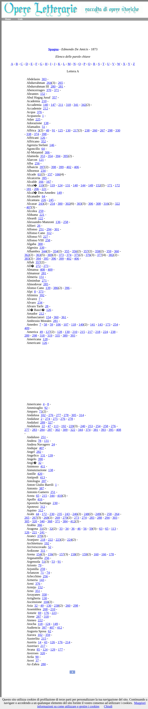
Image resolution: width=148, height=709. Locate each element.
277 (58, 415)
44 (37, 514)
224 (105, 332)
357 (54, 97)
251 (41, 229)
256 (37, 163)
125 (60, 130)
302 (67, 203)
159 (84, 554)
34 (67, 528)
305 (73, 415)
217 (75, 130)
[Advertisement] (75, 32)
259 (41, 211)
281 (60, 86)
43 (45, 642)
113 (56, 426)
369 (49, 255)
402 (68, 167)
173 (107, 324)
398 (44, 134)
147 (53, 105)
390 (40, 459)
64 (43, 149)
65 (37, 496)
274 (47, 419)
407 (28, 207)
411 (42, 466)
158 (73, 554)
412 (72, 521)
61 (39, 174)
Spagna (53, 49)
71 (40, 411)
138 (46, 123)
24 (53, 444)
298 (110, 130)
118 (73, 324)
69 (39, 613)
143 (100, 324)
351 (37, 591)
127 (48, 332)
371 (56, 90)
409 (50, 269)
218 (97, 332)
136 (58, 222)
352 (43, 141)
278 (66, 415)
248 (86, 514)
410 (59, 496)
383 (26, 258)
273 (45, 266)
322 (117, 203)
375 (76, 255)
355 (66, 251)
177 (60, 649)
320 (34, 521)
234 (43, 171)
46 (79, 528)
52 (49, 547)
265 (60, 83)
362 (26, 255)
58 (45, 324)
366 (39, 525)
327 (50, 422)
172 (117, 185)
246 (74, 514)
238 (87, 130)
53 (53, 561)
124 (60, 185)
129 (52, 649)
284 (42, 430)
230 (55, 503)
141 (92, 324)
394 (58, 156)
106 (58, 324)
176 (46, 613)
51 (43, 127)
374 (36, 134)
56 (85, 528)
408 (42, 269)
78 (39, 441)
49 (47, 130)
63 (100, 528)
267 (102, 130)
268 (46, 518)
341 (76, 105)
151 (41, 277)
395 (65, 156)
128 (59, 332)
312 (49, 233)
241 (42, 532)
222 (50, 539)
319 (49, 335)
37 (37, 660)
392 (42, 295)
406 (76, 167)
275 (55, 419)
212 (45, 108)
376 (39, 112)
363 (38, 255)
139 (47, 288)
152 (42, 94)
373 (61, 255)
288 (99, 518)
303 (44, 79)
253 (90, 426)
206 (36, 189)
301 (56, 229)
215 (82, 332)
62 (49, 631)
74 (48, 572)
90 (37, 657)
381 (95, 430)
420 (39, 474)
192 (63, 426)
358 (97, 251)
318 (68, 105)
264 (48, 83)
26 (38, 225)
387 (41, 488)
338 (28, 134)
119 (52, 185)
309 (65, 430)
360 (116, 251)
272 (38, 266)
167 (48, 182)
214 (67, 642)
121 (41, 160)
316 (105, 203)
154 (48, 317)
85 (38, 649)
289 (26, 335)
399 (61, 167)
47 (49, 426)
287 (49, 430)
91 (53, 130)
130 (68, 130)
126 (42, 138)
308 (98, 203)
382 (111, 255)
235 (59, 514)
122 (40, 218)
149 (90, 185)
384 (65, 521)
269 (57, 518)
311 (42, 550)
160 (96, 554)
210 (44, 101)
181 (28, 189)
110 (41, 185)
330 (117, 130)
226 (43, 200)
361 (63, 317)
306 (47, 152)
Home (8, 19)
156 (50, 554)
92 (46, 408)
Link (20, 19)
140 (45, 105)
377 (99, 255)
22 (43, 426)
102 (43, 415)
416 (39, 499)
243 (41, 203)
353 (42, 156)
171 (109, 185)
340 (42, 521)
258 (65, 222)
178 (111, 554)
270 (65, 518)
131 (67, 185)
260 (94, 130)
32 (39, 463)
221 (44, 189)
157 (49, 174)
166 (57, 174)
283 (34, 430)
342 (83, 105)
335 (57, 335)
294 (49, 229)
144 (83, 185)
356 (74, 251)
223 (58, 539)
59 (51, 324)
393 (72, 335)
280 (53, 86)
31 (41, 528)
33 (61, 528)
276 (50, 415)
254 (52, 203)
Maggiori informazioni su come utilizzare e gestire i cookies (91, 704)
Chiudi (108, 706)
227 (45, 236)
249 (97, 514)
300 (60, 203)
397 (42, 167)
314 (81, 415)
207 (43, 481)
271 (44, 280)
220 (71, 426)
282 (38, 452)
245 (51, 200)
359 (108, 251)
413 (42, 477)
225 (37, 119)
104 (45, 602)
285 (45, 284)
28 (46, 306)
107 (65, 324)
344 (43, 251)
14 (39, 642)
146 (51, 145)
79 (39, 565)
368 (49, 521)
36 (73, 528)
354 (50, 156)
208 (45, 609)
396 (53, 258)
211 (60, 105)
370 (48, 90)
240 (82, 426)
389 (65, 335)
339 (42, 247)
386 (55, 288)
